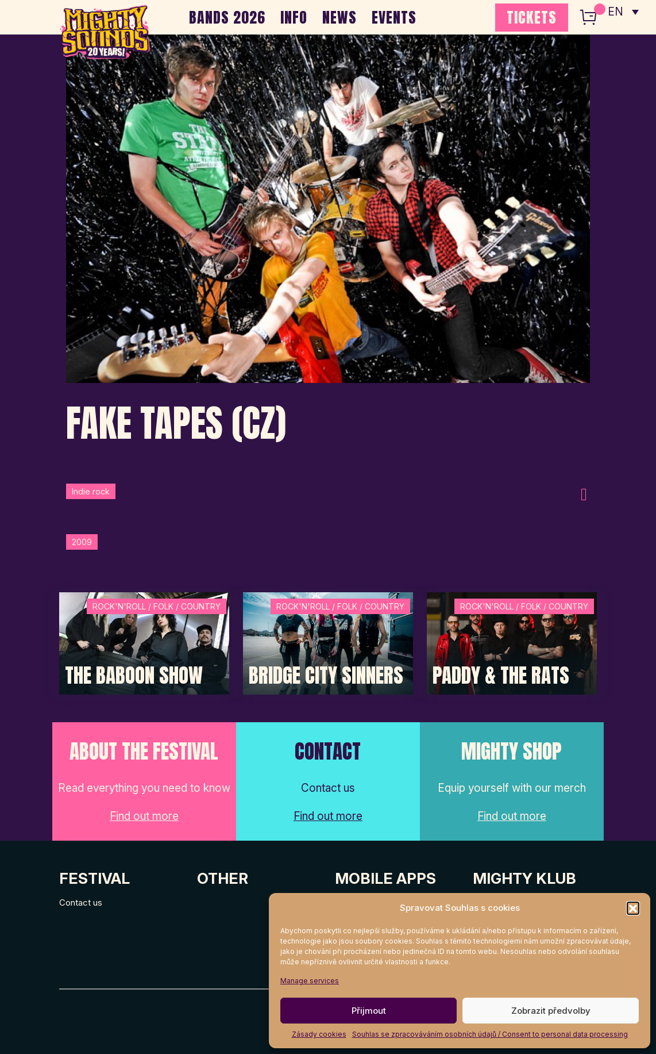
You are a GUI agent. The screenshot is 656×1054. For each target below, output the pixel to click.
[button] (633, 908)
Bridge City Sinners (326, 675)
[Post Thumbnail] (144, 642)
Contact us (80, 902)
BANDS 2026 (227, 17)
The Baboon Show (134, 675)
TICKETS (532, 17)
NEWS (339, 17)
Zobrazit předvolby (551, 1010)
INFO (293, 17)
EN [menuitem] (616, 11)
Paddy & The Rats (501, 675)
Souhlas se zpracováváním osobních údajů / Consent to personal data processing (490, 1034)
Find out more (144, 816)
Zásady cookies (319, 1034)
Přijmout (369, 1010)
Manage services (309, 980)
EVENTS (394, 17)
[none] (623, 11)
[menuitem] (623, 11)
